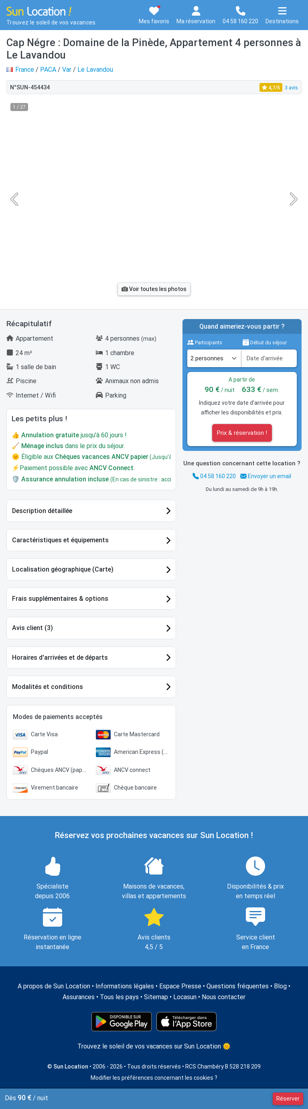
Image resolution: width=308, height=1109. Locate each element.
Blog (280, 986)
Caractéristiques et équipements (60, 540)
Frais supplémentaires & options (60, 598)
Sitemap (156, 997)
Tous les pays (119, 997)
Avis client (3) (32, 628)
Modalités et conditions (47, 687)
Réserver (288, 1098)
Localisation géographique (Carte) (62, 569)
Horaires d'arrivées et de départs (60, 657)
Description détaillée (42, 511)
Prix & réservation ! (242, 432)
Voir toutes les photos (154, 289)
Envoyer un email (265, 476)
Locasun (185, 997)
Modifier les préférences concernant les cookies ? (154, 1078)
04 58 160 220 (214, 476)
